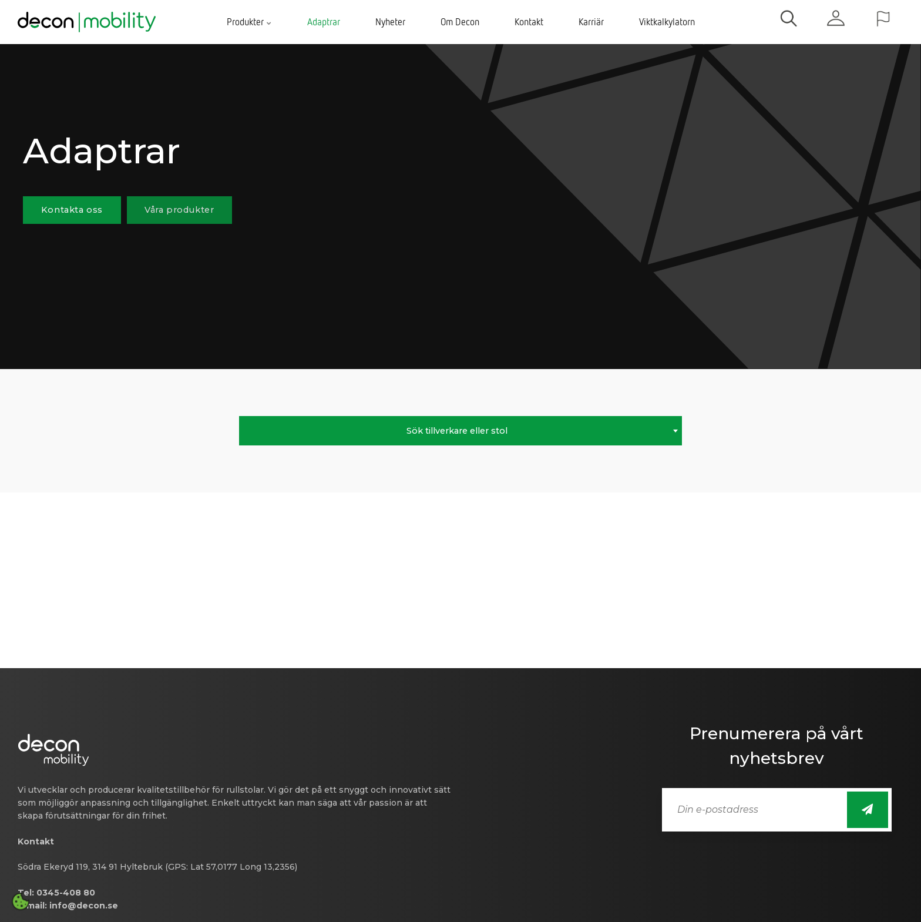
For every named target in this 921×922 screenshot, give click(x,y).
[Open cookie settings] (20, 901)
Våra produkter (179, 209)
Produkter (249, 22)
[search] (788, 22)
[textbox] (460, 430)
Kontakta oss (72, 209)
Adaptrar (323, 22)
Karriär (591, 22)
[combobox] (460, 430)
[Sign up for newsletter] (867, 810)
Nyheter (390, 22)
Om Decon (460, 22)
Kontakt (529, 22)
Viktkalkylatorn (667, 22)
